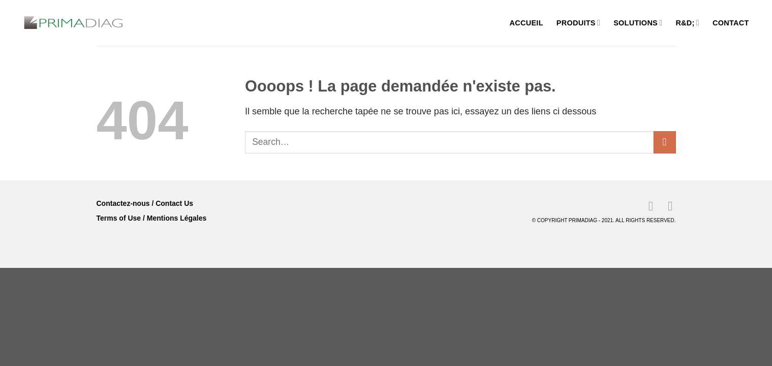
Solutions (637, 22)
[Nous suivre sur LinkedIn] (646, 206)
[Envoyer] (665, 142)
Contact (731, 23)
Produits (578, 22)
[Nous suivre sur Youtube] (666, 206)
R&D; (687, 22)
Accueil (526, 23)
